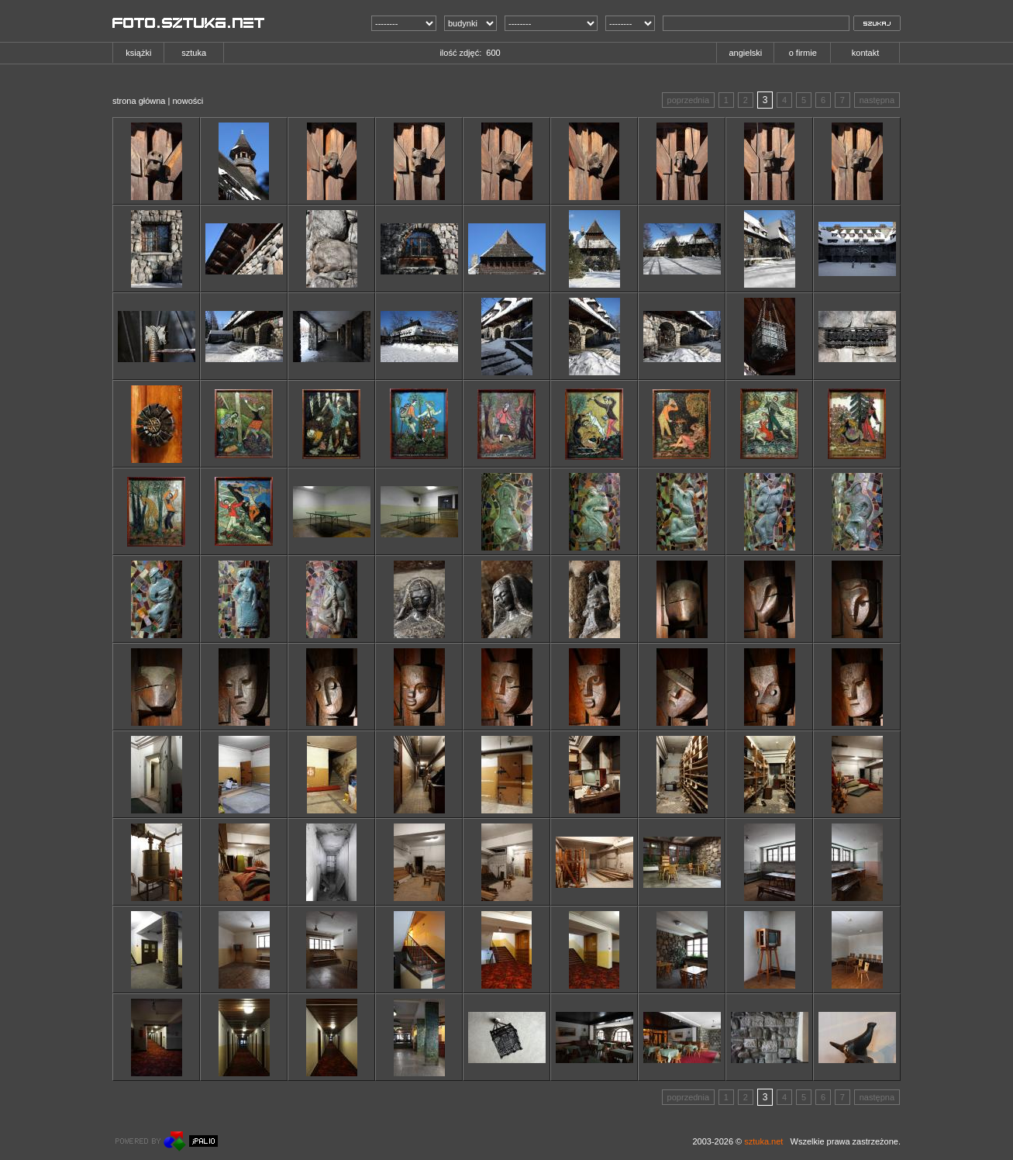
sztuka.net (763, 1141)
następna (877, 100)
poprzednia (688, 100)
